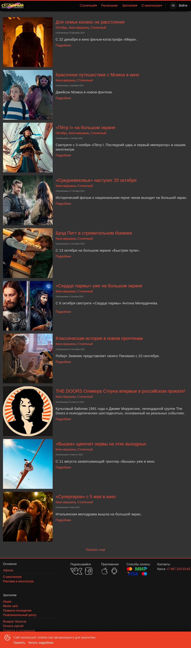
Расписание (109, 5)
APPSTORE (104, 571)
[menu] (95, 5)
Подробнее (63, 45)
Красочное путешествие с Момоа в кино (97, 74)
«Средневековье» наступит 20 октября (97, 180)
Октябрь (61, 27)
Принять (19, 642)
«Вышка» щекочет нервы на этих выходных (101, 443)
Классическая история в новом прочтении (99, 338)
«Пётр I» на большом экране (85, 127)
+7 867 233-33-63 (173, 569)
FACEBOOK (88, 571)
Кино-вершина (79, 27)
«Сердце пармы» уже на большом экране (99, 285)
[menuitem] (88, 5)
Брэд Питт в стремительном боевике (94, 233)
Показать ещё (95, 549)
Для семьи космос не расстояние (90, 22)
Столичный (87, 5)
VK (76, 571)
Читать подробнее (41, 642)
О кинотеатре (151, 5)
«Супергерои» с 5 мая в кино (86, 496)
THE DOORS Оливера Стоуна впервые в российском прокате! (120, 391)
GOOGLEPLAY (114, 571)
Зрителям (129, 5)
